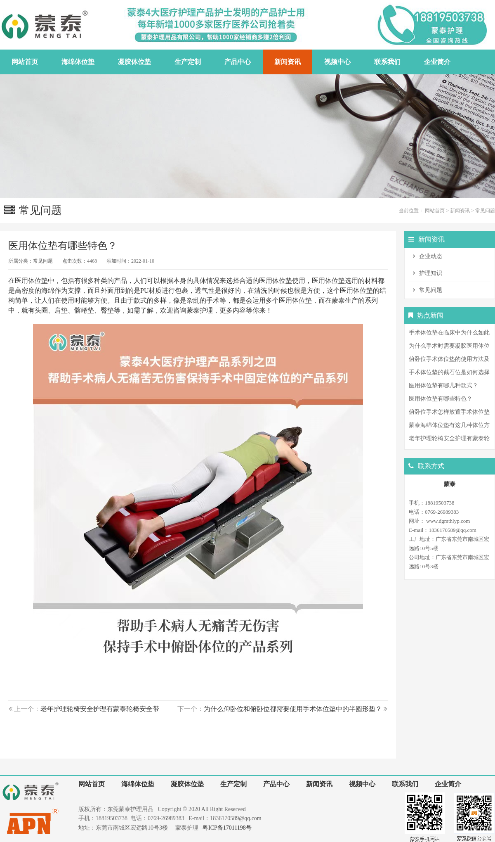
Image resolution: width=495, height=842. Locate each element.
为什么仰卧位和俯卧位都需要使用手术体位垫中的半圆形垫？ (293, 708)
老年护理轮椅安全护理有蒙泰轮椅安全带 (99, 708)
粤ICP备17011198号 (227, 828)
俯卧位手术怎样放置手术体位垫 (449, 412)
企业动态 (430, 256)
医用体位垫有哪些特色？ (440, 399)
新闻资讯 (460, 210)
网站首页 (435, 210)
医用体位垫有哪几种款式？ (443, 385)
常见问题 (485, 210)
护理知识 (430, 273)
